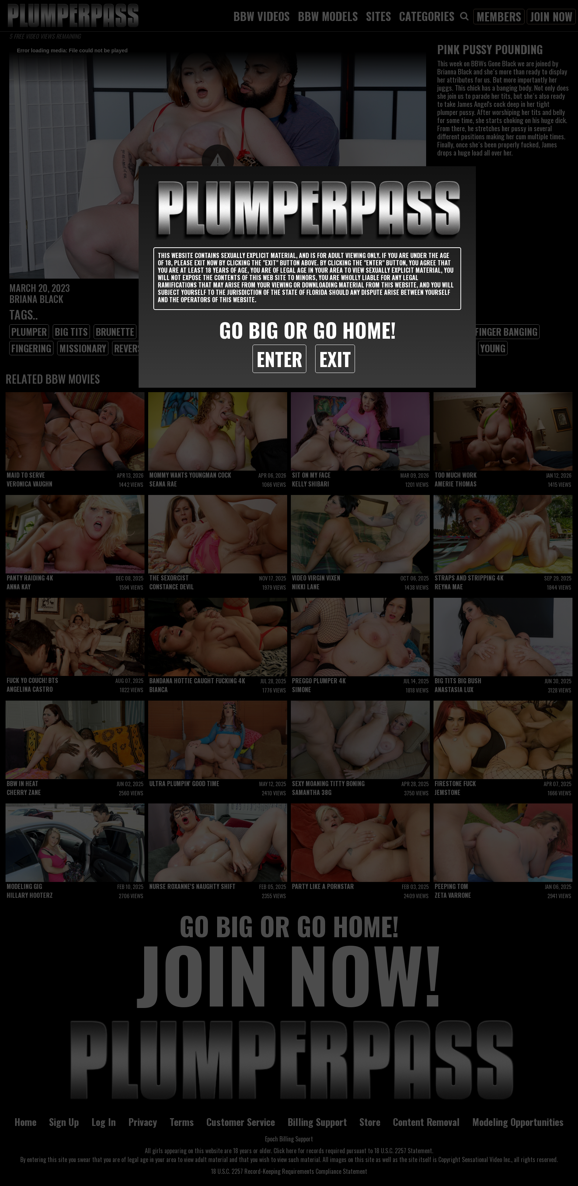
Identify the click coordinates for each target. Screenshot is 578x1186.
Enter (279, 358)
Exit (335, 358)
